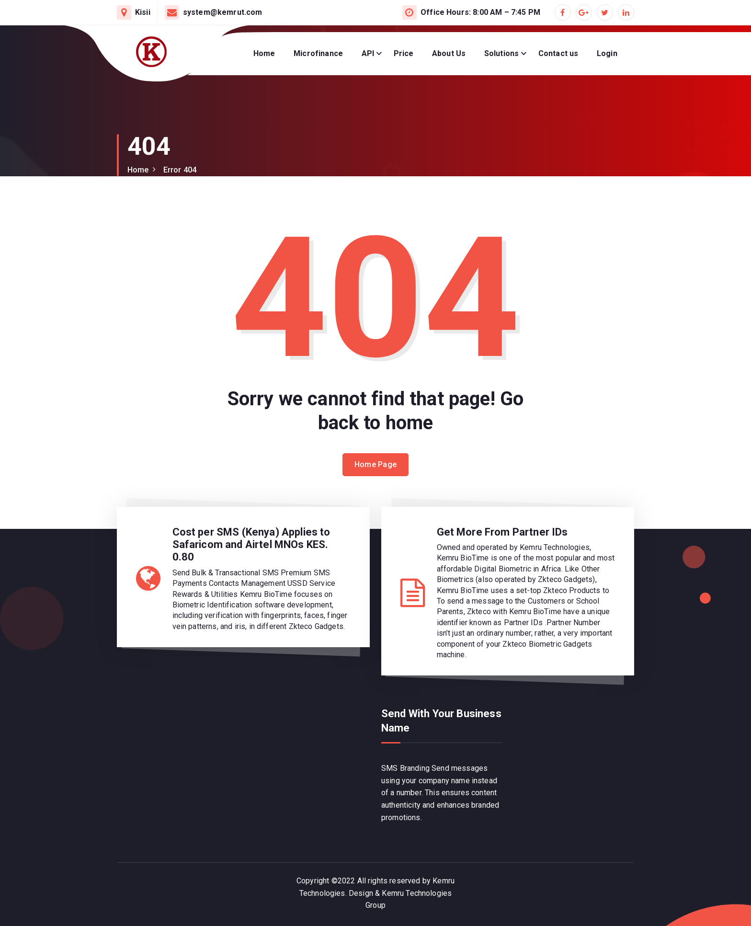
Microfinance (318, 53)
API (368, 53)
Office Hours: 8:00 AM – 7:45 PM (480, 12)
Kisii (142, 12)
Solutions (501, 53)
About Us (449, 53)
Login (607, 53)
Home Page (375, 464)
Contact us (558, 53)
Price (404, 53)
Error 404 (179, 169)
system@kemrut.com (222, 12)
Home (264, 53)
